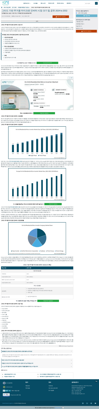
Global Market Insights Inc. (8, 403)
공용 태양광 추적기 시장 (10, 374)
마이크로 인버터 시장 (15, 207)
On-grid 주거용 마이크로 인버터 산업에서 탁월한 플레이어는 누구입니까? (37, 366)
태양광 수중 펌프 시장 (9, 376)
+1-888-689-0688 (79, 389)
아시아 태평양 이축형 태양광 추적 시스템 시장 (50, 374)
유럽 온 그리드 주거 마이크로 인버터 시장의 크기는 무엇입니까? (37, 363)
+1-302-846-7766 (77, 390)
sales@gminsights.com (79, 393)
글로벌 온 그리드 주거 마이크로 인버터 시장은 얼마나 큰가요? (37, 351)
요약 (37, 21)
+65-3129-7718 (77, 392)
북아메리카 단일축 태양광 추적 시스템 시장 (50, 376)
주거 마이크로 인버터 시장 (15, 161)
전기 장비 (14, 7)
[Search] (96, 3)
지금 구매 (86, 15)
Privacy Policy (58, 407)
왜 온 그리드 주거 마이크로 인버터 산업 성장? (37, 360)
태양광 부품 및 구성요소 (23, 7)
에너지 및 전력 (7, 7)
